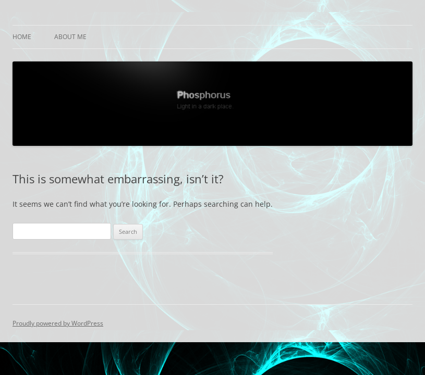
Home (22, 36)
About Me (70, 36)
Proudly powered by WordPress (58, 323)
